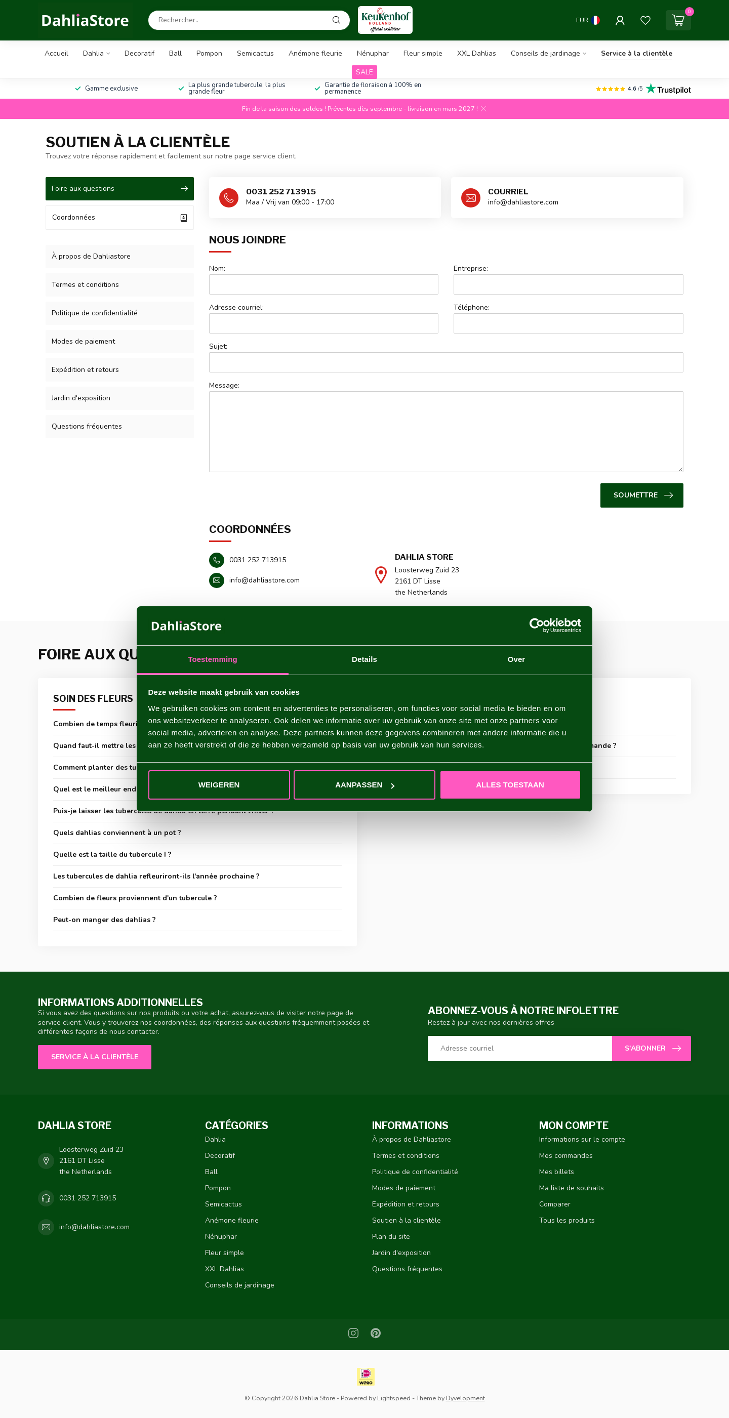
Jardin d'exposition (81, 398)
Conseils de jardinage (545, 53)
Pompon (209, 53)
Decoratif (139, 53)
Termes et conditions (85, 284)
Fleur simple (422, 53)
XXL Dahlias (476, 53)
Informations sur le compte (582, 1139)
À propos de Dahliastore (91, 256)
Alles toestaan (510, 784)
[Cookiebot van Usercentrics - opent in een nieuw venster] (537, 626)
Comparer (555, 1204)
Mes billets (556, 1172)
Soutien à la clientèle (406, 1220)
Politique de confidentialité (95, 313)
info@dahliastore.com (94, 1227)
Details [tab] (364, 659)
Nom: (217, 268)
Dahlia (93, 53)
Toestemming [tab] (212, 659)
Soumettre (643, 495)
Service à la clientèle (636, 53)
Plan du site (391, 1236)
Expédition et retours (85, 369)
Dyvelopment (465, 1398)
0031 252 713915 (87, 1198)
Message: (224, 385)
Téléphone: (472, 307)
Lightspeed (394, 1398)
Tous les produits (567, 1220)
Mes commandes (566, 1155)
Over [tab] (516, 659)
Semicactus (255, 53)
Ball (175, 53)
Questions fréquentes (87, 426)
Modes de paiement (83, 341)
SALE (364, 72)
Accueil (56, 53)
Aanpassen (364, 784)
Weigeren (219, 784)
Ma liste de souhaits (571, 1188)
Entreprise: (471, 268)
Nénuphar (373, 53)
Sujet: (218, 346)
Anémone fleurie (315, 53)
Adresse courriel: (236, 307)
